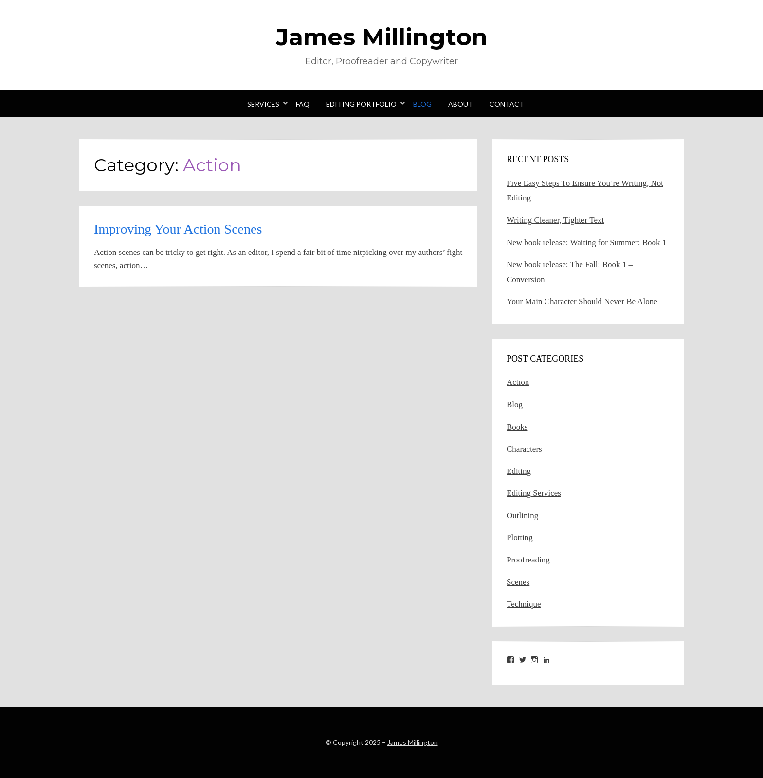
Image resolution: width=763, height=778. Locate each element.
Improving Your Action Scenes (178, 228)
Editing (519, 471)
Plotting (520, 537)
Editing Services (534, 493)
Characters (524, 448)
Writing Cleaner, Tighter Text (555, 220)
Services (263, 104)
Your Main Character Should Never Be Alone (582, 301)
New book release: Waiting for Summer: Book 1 (586, 242)
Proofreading (528, 559)
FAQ (302, 104)
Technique (524, 604)
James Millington (382, 37)
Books (517, 427)
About (460, 104)
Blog (422, 104)
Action (518, 382)
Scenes (518, 582)
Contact (507, 104)
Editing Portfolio (361, 104)
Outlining (522, 515)
